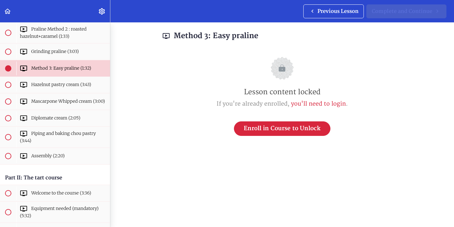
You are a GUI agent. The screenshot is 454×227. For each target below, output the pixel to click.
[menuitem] (102, 11)
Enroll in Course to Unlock (282, 128)
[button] (8, 11)
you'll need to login (318, 104)
